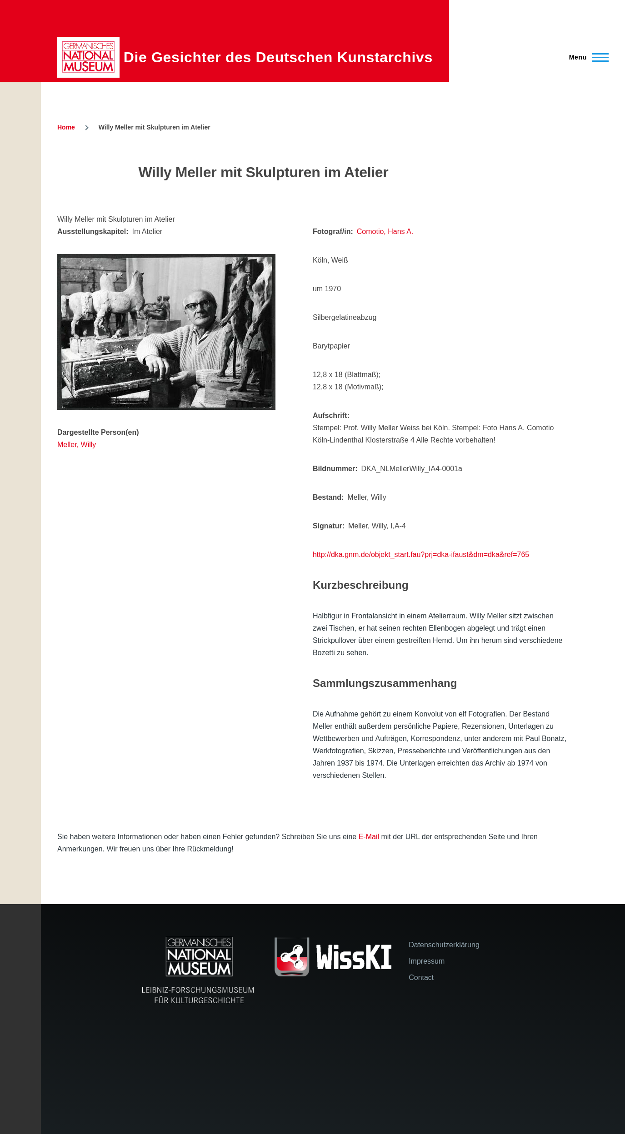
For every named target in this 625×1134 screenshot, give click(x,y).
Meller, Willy (76, 444)
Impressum (427, 961)
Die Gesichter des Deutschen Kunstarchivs (278, 57)
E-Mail (369, 837)
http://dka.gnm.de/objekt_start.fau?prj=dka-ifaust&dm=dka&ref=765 (421, 554)
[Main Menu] (586, 57)
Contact (421, 977)
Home (66, 127)
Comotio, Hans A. (385, 231)
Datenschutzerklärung (444, 945)
